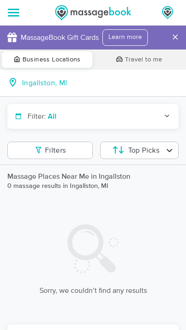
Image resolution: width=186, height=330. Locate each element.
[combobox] (100, 82)
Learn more (125, 37)
